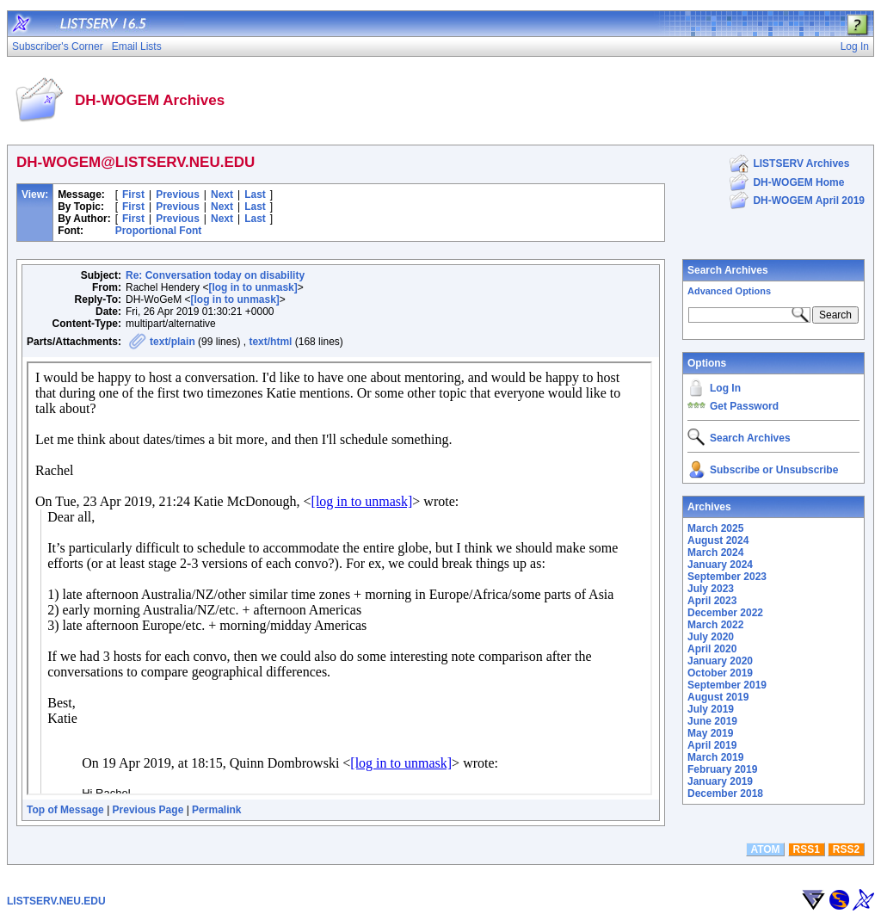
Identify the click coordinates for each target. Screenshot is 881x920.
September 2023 (727, 577)
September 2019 (727, 685)
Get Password (744, 406)
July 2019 (710, 709)
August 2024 (718, 540)
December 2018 (725, 793)
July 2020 (710, 637)
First (133, 194)
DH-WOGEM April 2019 (809, 200)
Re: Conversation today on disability (215, 275)
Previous (178, 194)
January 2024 (720, 565)
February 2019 (722, 769)
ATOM (764, 849)
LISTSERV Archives (801, 163)
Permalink (216, 810)
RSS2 (846, 849)
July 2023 (710, 589)
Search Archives (727, 270)
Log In (725, 388)
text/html (270, 342)
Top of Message (65, 810)
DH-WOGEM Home (798, 182)
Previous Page (148, 810)
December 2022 (725, 613)
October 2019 (720, 673)
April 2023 (711, 601)
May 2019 (710, 733)
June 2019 (712, 721)
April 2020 (711, 649)
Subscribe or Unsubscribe (774, 470)
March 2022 (715, 625)
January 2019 (720, 781)
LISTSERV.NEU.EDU (56, 901)
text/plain (172, 342)
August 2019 (718, 697)
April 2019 (711, 745)
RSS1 (806, 849)
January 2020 (720, 661)
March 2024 (715, 552)
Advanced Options (729, 291)
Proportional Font (158, 231)
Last (255, 194)
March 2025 (715, 528)
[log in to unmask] (252, 287)
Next (222, 194)
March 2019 (715, 757)
